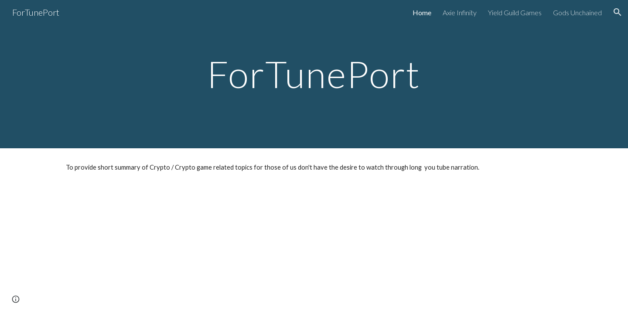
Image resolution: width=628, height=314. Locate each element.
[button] (617, 12)
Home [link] (422, 12)
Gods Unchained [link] (577, 12)
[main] (314, 74)
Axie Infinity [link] (460, 12)
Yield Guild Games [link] (515, 12)
